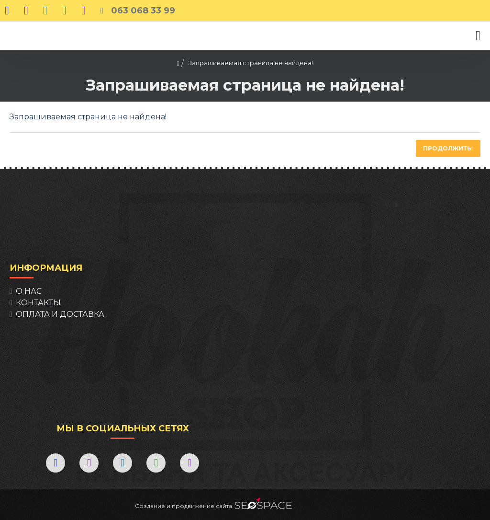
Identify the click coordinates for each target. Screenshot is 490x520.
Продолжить (447, 148)
